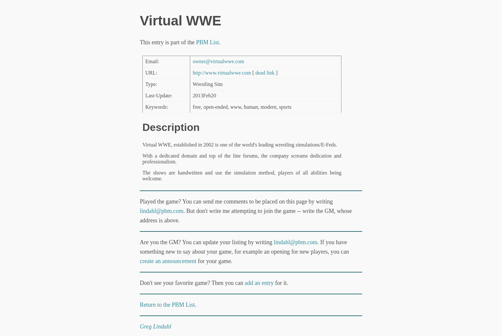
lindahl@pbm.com (161, 211)
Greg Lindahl (155, 326)
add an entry (259, 283)
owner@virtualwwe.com (218, 61)
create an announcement (168, 261)
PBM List (207, 42)
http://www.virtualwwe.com (222, 73)
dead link (265, 73)
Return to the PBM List (167, 304)
